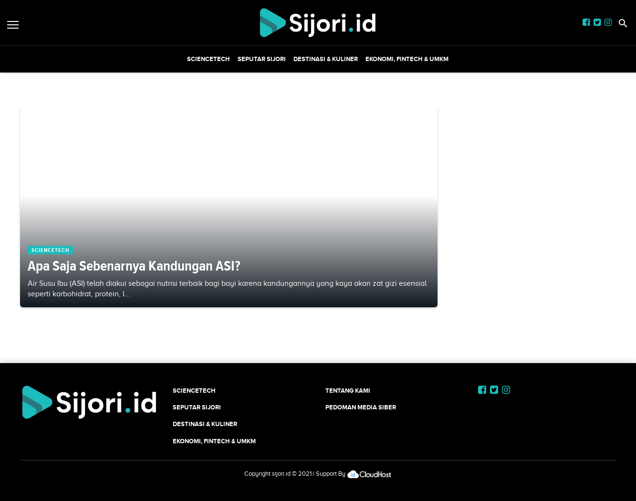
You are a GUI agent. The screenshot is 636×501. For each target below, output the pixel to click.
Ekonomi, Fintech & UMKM (406, 59)
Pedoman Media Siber (360, 407)
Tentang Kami (347, 390)
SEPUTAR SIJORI (262, 59)
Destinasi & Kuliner (325, 59)
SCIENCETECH (208, 59)
